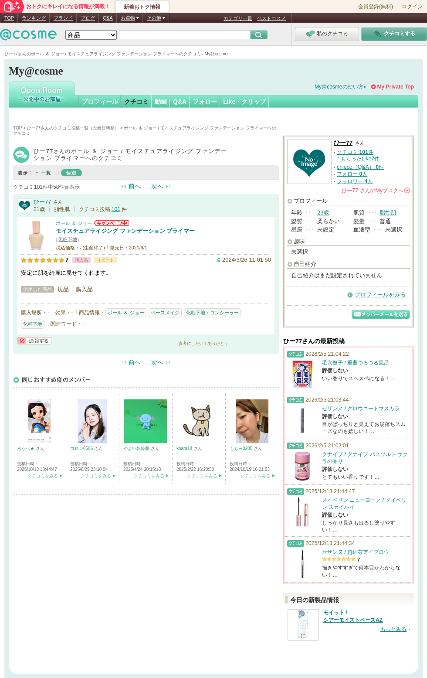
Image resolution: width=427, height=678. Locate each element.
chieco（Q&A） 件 (360, 167)
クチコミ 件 (355, 152)
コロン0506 (82, 448)
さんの (376, 190)
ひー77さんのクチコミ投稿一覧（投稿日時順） (73, 128)
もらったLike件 (360, 159)
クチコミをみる (42, 476)
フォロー (205, 101)
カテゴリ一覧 (238, 18)
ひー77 (42, 201)
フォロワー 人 (355, 181)
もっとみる (393, 629)
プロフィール (99, 101)
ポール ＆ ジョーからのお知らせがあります (111, 223)
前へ (135, 186)
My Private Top (395, 87)
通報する (34, 340)
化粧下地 (67, 239)
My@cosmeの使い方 (339, 87)
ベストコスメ (271, 18)
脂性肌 (388, 212)
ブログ (88, 17)
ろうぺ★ (26, 448)
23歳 (323, 212)
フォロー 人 (352, 174)
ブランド (63, 17)
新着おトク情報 (142, 7)
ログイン (412, 6)
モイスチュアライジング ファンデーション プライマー (125, 231)
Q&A (108, 17)
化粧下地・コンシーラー (212, 312)
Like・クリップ (244, 101)
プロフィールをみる (380, 294)
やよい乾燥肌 (137, 448)
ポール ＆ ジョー (74, 223)
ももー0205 (242, 448)
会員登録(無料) (375, 6)
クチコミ (136, 101)
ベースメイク (165, 312)
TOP (9, 17)
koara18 (184, 448)
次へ (157, 186)
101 (116, 209)
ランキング (34, 17)
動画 (161, 101)
